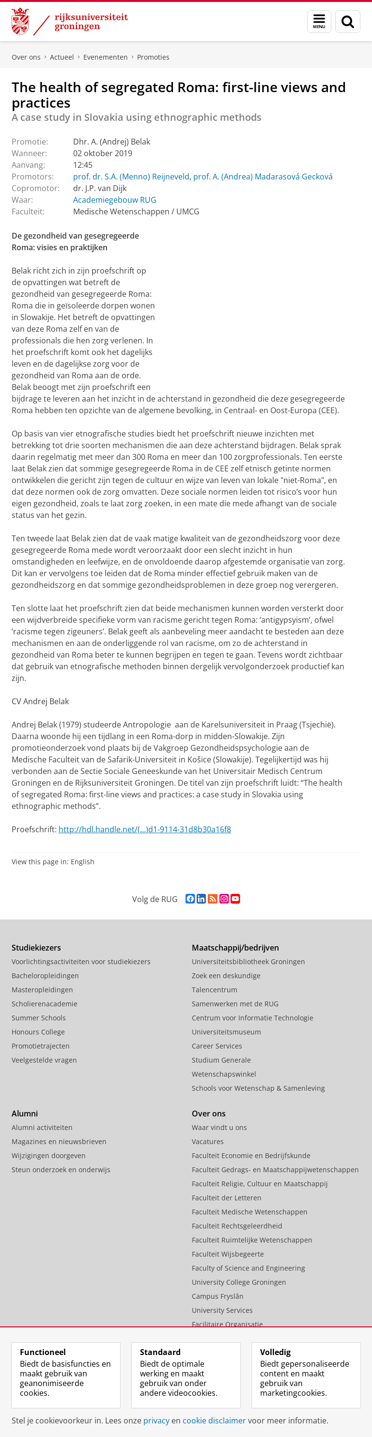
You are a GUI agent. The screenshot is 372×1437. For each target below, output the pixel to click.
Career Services (217, 1045)
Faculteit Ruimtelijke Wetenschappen (252, 1239)
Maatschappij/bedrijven (235, 948)
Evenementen (105, 57)
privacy (156, 1420)
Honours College (38, 1031)
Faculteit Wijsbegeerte (228, 1254)
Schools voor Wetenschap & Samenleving (258, 1088)
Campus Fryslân (218, 1296)
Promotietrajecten (41, 1045)
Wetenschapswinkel (224, 1074)
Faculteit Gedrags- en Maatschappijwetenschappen (275, 1169)
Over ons (26, 57)
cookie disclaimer (214, 1420)
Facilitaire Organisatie (227, 1324)
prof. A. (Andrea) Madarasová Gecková (263, 176)
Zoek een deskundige (226, 975)
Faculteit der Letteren (227, 1197)
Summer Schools (39, 1017)
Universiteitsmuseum (226, 1031)
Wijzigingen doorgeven (49, 1155)
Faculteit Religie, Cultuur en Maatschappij (260, 1183)
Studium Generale (221, 1060)
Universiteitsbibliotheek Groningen (248, 961)
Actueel (62, 57)
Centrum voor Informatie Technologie (252, 1017)
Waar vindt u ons (219, 1127)
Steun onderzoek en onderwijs (61, 1169)
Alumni (25, 1113)
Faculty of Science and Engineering (248, 1268)
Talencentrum (214, 989)
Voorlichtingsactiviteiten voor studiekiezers (81, 961)
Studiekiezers (36, 948)
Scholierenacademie (45, 1003)
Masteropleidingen (42, 989)
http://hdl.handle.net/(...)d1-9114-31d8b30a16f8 (145, 829)
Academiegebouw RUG (114, 199)
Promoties (153, 57)
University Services (222, 1310)
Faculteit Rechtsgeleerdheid (237, 1225)
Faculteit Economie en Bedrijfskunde (251, 1155)
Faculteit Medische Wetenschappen (250, 1211)
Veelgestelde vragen (44, 1060)
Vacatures (208, 1141)
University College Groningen (239, 1282)
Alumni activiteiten (42, 1127)
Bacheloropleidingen (45, 975)
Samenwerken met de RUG (235, 1003)
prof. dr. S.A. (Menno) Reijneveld (131, 176)
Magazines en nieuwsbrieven (59, 1141)
